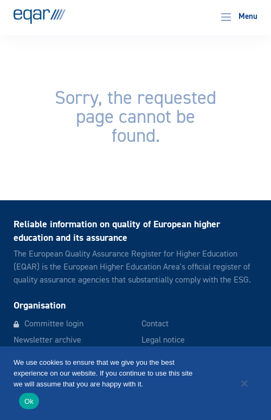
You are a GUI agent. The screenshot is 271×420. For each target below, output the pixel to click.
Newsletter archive (47, 340)
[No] (243, 383)
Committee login (53, 324)
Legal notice (163, 340)
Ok (29, 401)
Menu (239, 16)
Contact (155, 324)
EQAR (40, 16)
